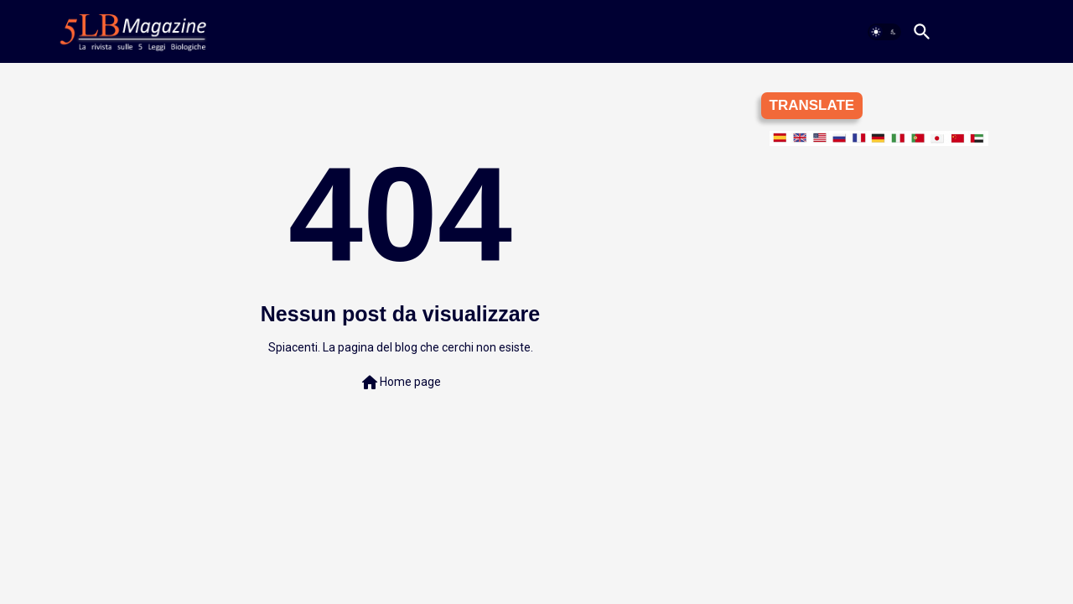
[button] (884, 31)
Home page (400, 382)
